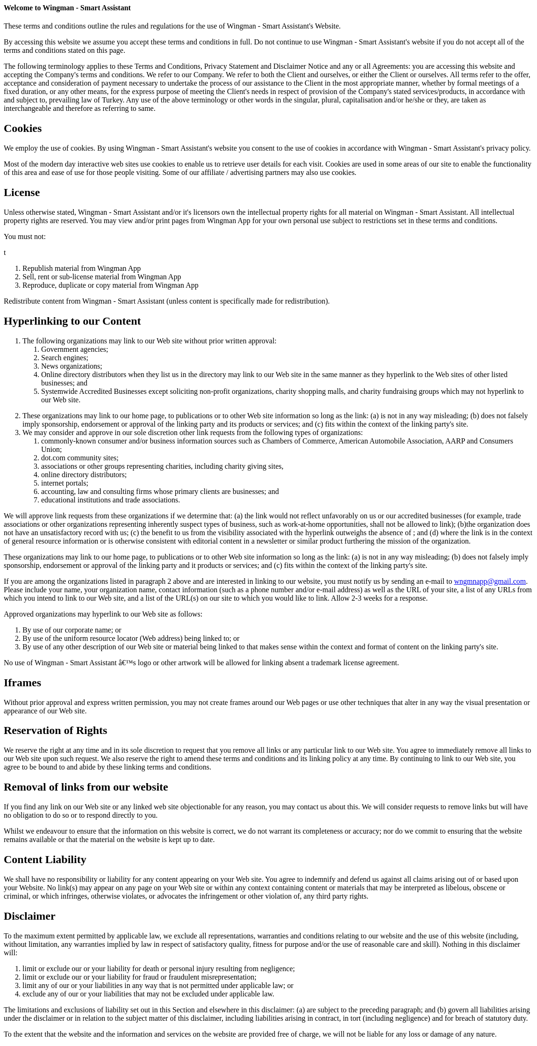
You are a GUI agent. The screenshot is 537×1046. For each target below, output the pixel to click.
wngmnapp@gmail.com (490, 581)
